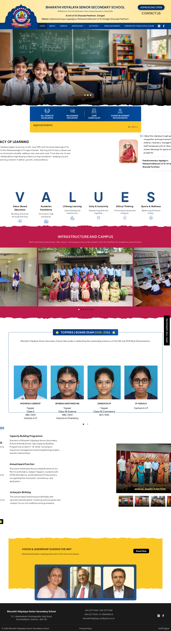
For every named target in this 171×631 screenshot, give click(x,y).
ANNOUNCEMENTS (112, 26)
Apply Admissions (167, 330)
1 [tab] (85, 95)
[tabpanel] (85, 67)
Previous (10, 395)
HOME (42, 26)
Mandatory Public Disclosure (139, 26)
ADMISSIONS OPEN (151, 7)
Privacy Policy (85, 628)
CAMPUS (63, 26)
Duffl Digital (163, 628)
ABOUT (52, 26)
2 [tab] (88, 95)
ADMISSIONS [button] (77, 26)
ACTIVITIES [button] (94, 26)
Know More (141, 551)
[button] (78, 309)
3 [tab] (90, 95)
